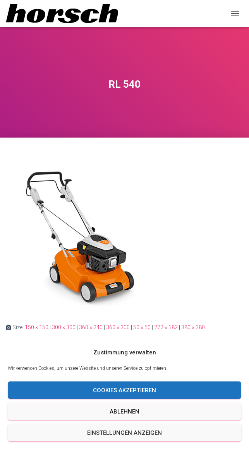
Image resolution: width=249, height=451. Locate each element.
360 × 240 (91, 327)
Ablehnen (124, 411)
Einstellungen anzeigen (124, 432)
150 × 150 (36, 327)
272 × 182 (166, 327)
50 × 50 (142, 327)
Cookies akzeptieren (124, 390)
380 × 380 (193, 327)
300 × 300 (64, 327)
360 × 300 (118, 327)
